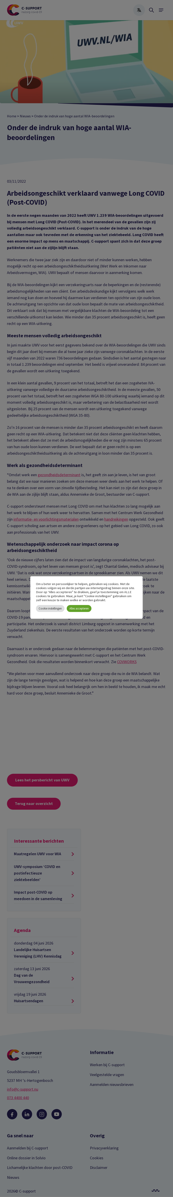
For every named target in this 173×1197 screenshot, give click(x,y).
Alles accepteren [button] (79, 608)
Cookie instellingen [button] (50, 608)
